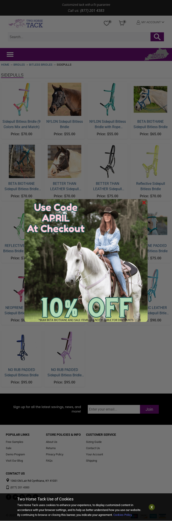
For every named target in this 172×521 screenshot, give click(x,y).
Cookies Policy (122, 515)
